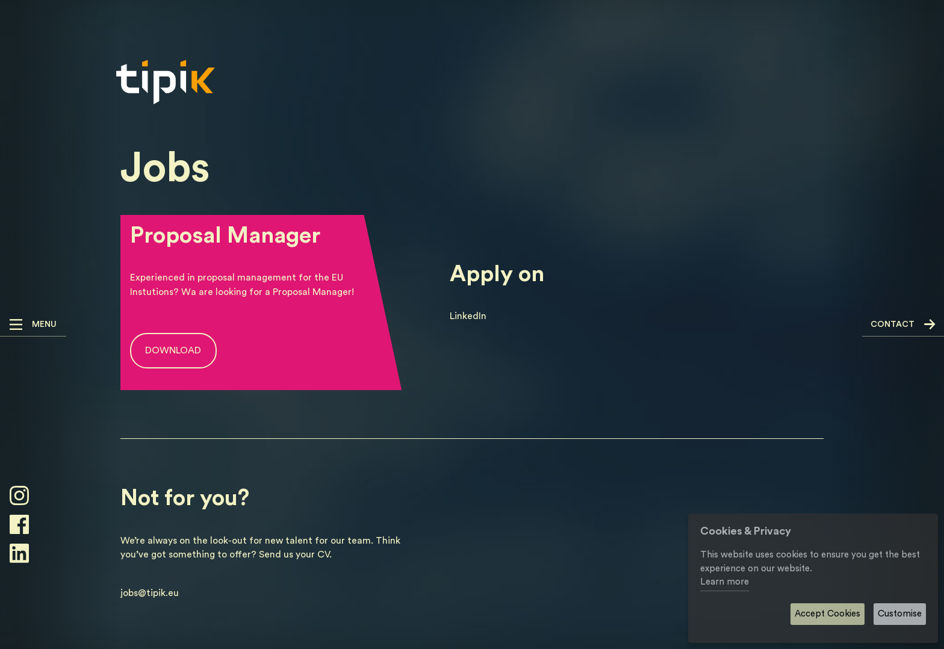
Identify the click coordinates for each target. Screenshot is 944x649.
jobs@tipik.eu (149, 593)
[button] (33, 325)
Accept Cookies (827, 613)
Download (173, 350)
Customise (900, 613)
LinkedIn (468, 316)
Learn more (724, 581)
